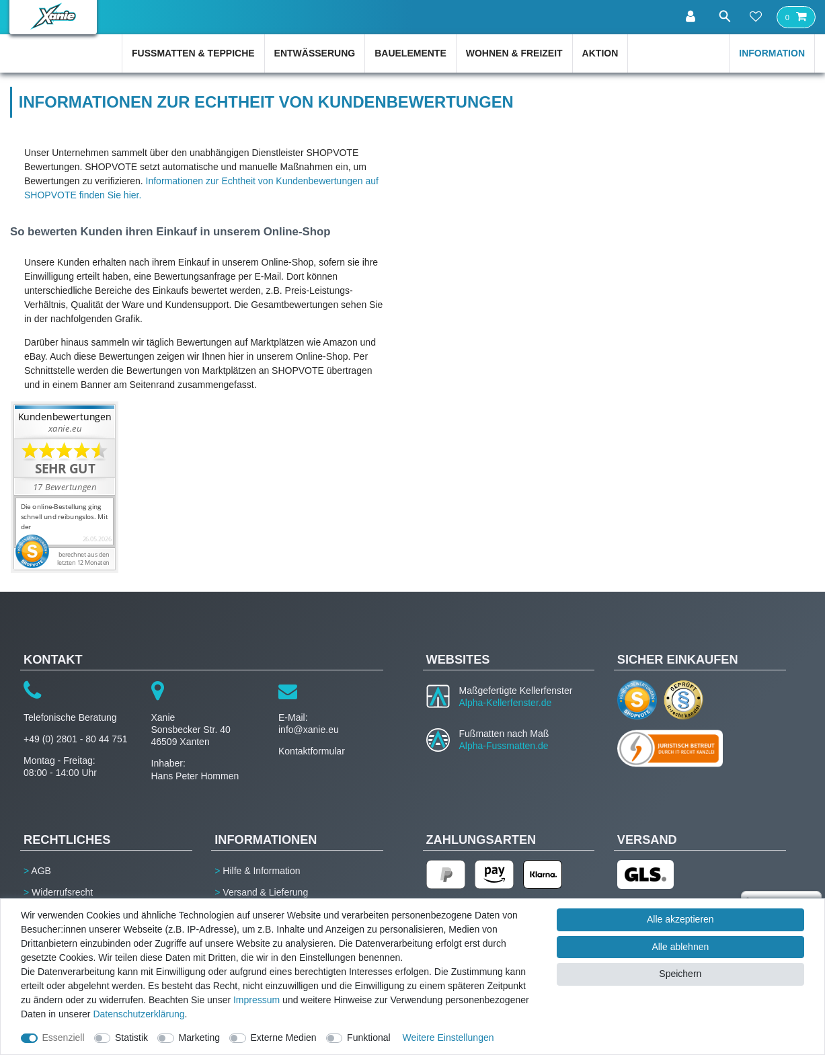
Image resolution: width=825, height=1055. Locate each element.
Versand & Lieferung (265, 892)
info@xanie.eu (308, 729)
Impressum (256, 999)
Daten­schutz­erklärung (138, 1014)
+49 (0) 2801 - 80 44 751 (76, 739)
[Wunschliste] (755, 17)
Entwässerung (315, 53)
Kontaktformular (311, 751)
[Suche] (722, 16)
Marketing (199, 1037)
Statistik (131, 1037)
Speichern (680, 973)
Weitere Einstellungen (448, 1037)
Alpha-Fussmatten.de (504, 745)
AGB (41, 870)
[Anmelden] (688, 17)
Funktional (369, 1037)
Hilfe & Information (261, 870)
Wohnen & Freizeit (514, 53)
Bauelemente (410, 53)
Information (772, 53)
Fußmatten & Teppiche (193, 53)
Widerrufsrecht (62, 892)
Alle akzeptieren (680, 919)
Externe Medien (284, 1037)
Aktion (600, 53)
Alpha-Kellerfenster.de (505, 702)
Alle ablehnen (680, 946)
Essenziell (63, 1037)
